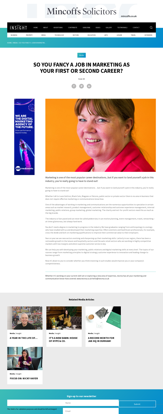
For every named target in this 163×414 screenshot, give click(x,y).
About (45, 27)
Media (43, 35)
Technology (59, 35)
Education (92, 35)
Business (14, 35)
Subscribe (86, 27)
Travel (133, 35)
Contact (136, 27)
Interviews (148, 35)
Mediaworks (28, 411)
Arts (106, 35)
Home (36, 27)
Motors (76, 35)
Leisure (119, 35)
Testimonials (122, 27)
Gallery (109, 27)
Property (29, 35)
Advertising (58, 27)
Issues (98, 27)
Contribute (72, 27)
